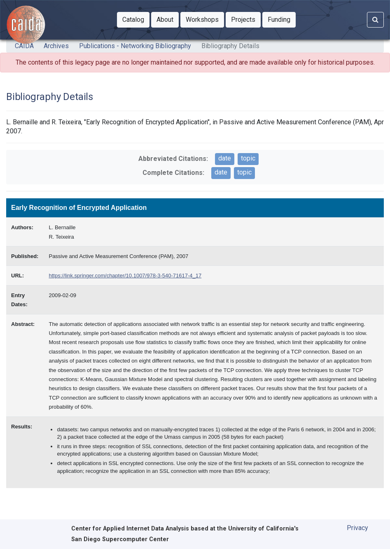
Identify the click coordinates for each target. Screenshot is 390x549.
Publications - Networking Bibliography (135, 46)
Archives (56, 46)
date (224, 158)
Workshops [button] (205, 18)
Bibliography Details (230, 46)
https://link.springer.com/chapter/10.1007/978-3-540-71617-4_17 (125, 275)
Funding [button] (282, 18)
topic (248, 158)
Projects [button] (246, 18)
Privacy (357, 528)
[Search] (375, 20)
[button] (133, 20)
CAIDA (24, 46)
